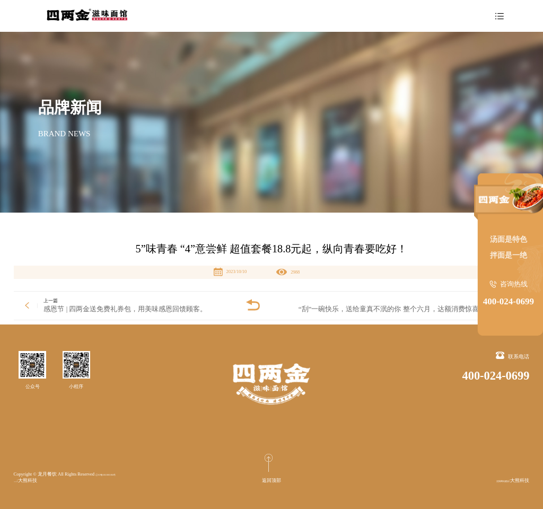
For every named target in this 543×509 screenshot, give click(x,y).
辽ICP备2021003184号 (117, 474)
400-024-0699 (508, 301)
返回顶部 (271, 480)
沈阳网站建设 (28, 480)
